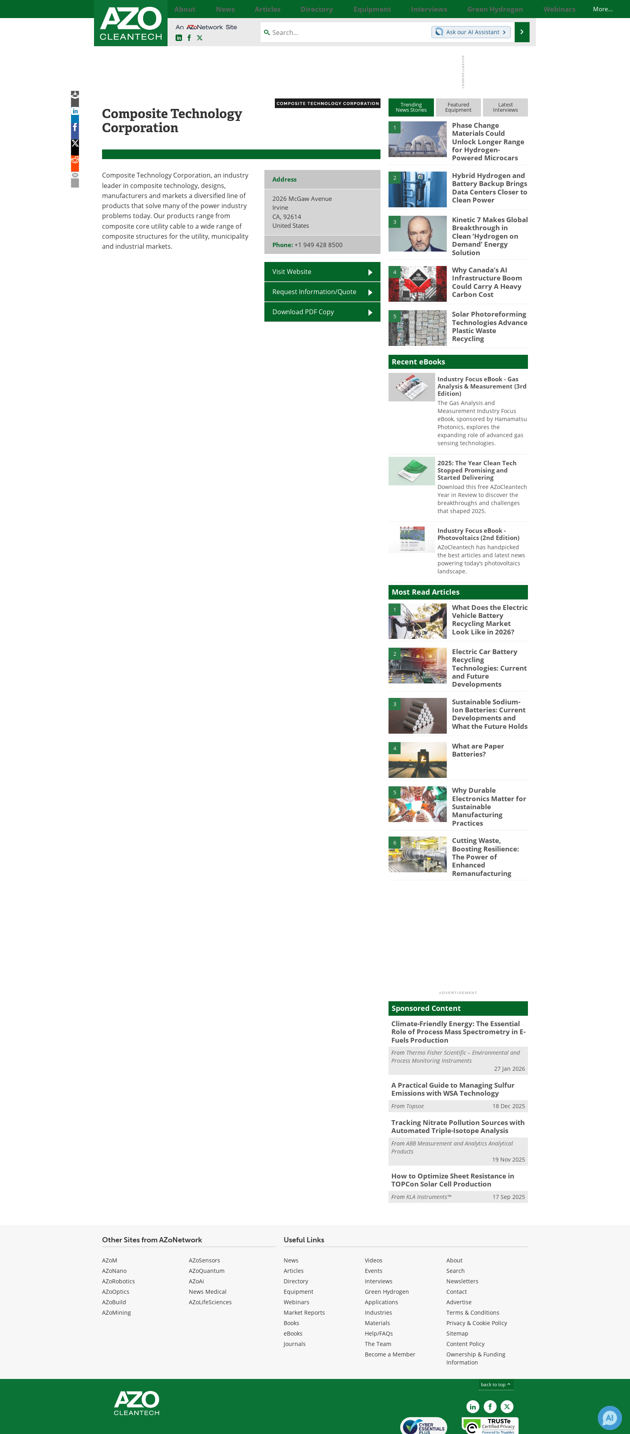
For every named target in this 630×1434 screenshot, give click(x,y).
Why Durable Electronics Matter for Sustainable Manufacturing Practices (489, 780)
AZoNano (114, 1233)
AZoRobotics (118, 1244)
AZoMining (116, 1275)
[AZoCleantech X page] (507, 1369)
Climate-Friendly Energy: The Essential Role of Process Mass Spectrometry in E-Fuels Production (457, 1001)
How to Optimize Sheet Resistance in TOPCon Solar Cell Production (447, 1143)
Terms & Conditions (472, 1275)
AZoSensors (204, 1223)
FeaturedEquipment (458, 107)
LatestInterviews (505, 107)
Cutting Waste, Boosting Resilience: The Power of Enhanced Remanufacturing (489, 828)
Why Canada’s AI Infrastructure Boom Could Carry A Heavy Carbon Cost (483, 269)
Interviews (379, 1244)
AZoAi (196, 1244)
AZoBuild (114, 1264)
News (291, 1223)
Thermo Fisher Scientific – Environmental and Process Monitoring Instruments (455, 1025)
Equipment (298, 1254)
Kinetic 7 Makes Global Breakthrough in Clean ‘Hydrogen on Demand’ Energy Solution (486, 224)
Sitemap (457, 1296)
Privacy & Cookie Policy (476, 1285)
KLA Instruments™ (428, 1159)
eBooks (293, 1296)
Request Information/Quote (314, 291)
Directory (296, 1244)
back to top (496, 1347)
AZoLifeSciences (210, 1264)
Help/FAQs (379, 1296)
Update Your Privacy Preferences (163, 1424)
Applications (381, 1264)
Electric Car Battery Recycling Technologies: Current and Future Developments (488, 650)
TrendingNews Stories (411, 107)
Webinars (296, 1264)
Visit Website (291, 271)
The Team (378, 1306)
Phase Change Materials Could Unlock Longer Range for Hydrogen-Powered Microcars (488, 136)
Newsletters (462, 1244)
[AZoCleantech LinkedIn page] (179, 38)
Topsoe (415, 1072)
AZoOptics (115, 1254)
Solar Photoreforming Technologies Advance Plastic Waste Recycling (487, 309)
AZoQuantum (207, 1233)
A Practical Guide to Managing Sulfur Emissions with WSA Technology (447, 1056)
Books (291, 1285)
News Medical (208, 1254)
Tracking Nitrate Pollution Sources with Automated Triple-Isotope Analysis (451, 1092)
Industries (378, 1275)
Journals (295, 1306)
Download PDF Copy (303, 311)
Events (373, 1233)
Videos (373, 1223)
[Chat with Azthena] (610, 1418)
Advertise (459, 1264)
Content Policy (465, 1306)
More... (519, 9)
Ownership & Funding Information (475, 1321)
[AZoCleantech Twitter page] (199, 38)
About (454, 1223)
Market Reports (304, 1275)
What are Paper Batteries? (475, 732)
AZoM (109, 1223)
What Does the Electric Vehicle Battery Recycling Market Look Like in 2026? (486, 606)
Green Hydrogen (387, 1254)
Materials (377, 1285)
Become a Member (390, 1317)
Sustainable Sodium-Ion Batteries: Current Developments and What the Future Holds (490, 695)
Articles (294, 1233)
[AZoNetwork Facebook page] (189, 38)
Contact (456, 1254)
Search (455, 1233)
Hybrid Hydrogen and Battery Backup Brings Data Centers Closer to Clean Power (486, 180)
